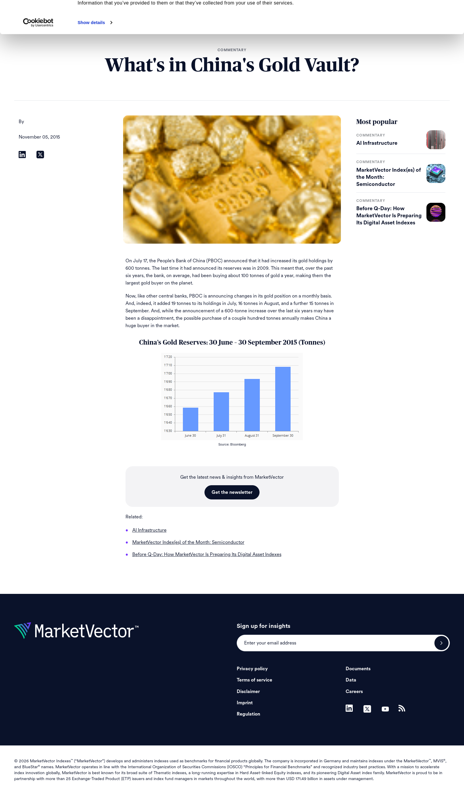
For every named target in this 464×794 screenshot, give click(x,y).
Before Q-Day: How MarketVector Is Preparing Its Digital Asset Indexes (389, 215)
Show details (91, 55)
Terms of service (254, 680)
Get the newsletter (232, 492)
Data (351, 680)
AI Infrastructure (376, 143)
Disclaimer (248, 691)
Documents (358, 668)
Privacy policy (252, 668)
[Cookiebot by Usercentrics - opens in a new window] (38, 55)
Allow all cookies (415, 14)
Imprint (245, 702)
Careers (354, 691)
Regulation (248, 714)
